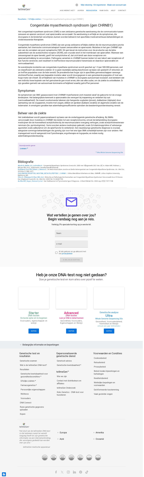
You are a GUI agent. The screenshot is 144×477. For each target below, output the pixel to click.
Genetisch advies (64, 361)
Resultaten (91, 10)
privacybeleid (67, 254)
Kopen (81, 10)
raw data (104, 10)
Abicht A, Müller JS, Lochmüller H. (30, 165)
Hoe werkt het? (67, 10)
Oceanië (100, 439)
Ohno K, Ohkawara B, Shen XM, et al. (31, 177)
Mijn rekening (86, 5)
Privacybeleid (100, 367)
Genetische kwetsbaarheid (68, 365)
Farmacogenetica (28, 385)
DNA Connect (25, 402)
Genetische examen (28, 361)
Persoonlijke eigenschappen (33, 389)
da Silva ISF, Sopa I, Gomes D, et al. (30, 181)
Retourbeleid (99, 362)
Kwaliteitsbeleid (101, 378)
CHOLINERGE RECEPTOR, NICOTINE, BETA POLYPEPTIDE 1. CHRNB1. (42, 173)
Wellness (25, 394)
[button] (77, 5)
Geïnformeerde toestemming (106, 390)
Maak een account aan (116, 5)
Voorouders (26, 398)
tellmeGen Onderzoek (66, 388)
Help (113, 10)
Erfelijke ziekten (35, 19)
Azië (62, 439)
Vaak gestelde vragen (103, 394)
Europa (63, 432)
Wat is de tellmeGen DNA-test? (33, 365)
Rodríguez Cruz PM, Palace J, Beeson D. (32, 169)
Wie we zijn (62, 376)
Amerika (100, 432)
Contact (122, 10)
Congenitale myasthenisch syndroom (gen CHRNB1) (63, 19)
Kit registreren (99, 5)
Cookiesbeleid (100, 358)
